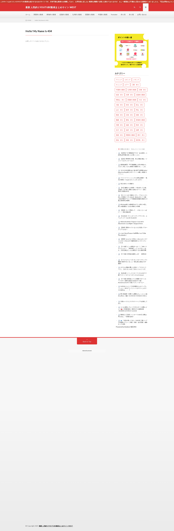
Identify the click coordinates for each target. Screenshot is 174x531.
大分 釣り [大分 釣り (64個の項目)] (142, 100)
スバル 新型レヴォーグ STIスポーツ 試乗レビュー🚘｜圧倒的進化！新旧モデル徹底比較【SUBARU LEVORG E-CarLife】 (132, 309)
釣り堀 (131, 14)
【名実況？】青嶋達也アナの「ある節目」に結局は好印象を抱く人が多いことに (132, 154)
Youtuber (114, 14)
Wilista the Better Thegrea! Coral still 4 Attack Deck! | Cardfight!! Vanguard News (131, 222)
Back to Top (87, 342)
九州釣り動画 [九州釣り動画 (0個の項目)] (131, 90)
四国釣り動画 (89, 14)
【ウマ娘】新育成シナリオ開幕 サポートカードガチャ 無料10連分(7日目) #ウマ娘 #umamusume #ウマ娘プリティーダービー (132, 280)
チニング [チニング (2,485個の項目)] (119, 85)
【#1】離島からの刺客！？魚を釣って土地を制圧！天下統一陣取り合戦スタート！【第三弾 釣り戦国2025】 (132, 189)
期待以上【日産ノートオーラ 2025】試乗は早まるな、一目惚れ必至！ (132, 315)
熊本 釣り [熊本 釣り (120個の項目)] (139, 125)
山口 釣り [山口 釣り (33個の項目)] (119, 110)
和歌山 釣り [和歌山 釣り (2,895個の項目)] (120, 100)
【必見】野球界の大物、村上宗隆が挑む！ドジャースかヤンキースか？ (132, 160)
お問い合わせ (142, 14)
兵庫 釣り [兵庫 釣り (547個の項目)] (129, 95)
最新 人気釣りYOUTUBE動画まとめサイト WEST (56, 526)
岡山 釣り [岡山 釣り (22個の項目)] (139, 110)
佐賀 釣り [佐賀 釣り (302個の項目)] (119, 95)
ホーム (27, 14)
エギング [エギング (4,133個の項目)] (127, 80)
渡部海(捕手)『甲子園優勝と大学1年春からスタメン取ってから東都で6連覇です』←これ (132, 165)
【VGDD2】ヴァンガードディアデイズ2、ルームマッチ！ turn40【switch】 (132, 217)
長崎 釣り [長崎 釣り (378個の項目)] (119, 135)
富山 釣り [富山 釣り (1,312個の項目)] (139, 105)
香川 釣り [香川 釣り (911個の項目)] (141, 135)
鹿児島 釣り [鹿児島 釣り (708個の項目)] (140, 140)
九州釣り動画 (77, 14)
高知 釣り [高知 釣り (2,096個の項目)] (119, 140)
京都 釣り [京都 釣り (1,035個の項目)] (142, 90)
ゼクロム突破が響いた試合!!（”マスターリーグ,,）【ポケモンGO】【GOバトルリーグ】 (132, 268)
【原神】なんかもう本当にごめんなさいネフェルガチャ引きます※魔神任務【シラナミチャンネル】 (132, 241)
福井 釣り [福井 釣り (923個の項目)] (129, 130)
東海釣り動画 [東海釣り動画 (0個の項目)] (140, 120)
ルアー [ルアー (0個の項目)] (127, 85)
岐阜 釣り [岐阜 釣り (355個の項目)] (129, 110)
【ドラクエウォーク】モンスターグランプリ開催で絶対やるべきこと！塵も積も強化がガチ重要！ (132, 261)
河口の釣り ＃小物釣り (127, 183)
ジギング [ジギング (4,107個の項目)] (136, 80)
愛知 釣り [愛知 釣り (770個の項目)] (129, 120)
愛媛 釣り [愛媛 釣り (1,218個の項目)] (119, 120)
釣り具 (123, 14)
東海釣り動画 (51, 14)
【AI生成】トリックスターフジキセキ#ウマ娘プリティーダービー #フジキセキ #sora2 (132, 274)
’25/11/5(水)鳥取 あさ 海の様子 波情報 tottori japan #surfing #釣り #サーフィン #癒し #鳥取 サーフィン (132, 172)
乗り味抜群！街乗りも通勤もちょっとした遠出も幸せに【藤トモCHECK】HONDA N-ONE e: (132, 295)
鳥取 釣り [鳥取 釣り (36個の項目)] (129, 140)
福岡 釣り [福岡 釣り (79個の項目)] (139, 130)
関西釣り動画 (38, 14)
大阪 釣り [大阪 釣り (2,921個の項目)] (119, 105)
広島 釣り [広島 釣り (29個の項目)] (129, 115)
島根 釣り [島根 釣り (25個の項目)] (119, 115)
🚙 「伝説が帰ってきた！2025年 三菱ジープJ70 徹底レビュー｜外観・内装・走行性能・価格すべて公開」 (132, 322)
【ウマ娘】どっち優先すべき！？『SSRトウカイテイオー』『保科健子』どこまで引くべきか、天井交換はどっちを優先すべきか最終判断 (132, 248)
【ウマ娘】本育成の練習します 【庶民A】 (133, 254)
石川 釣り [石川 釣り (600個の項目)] (119, 130)
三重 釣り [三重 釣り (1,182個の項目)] (135, 85)
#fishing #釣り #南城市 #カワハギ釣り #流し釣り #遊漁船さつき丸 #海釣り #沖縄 (132, 205)
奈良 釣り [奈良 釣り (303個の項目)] (129, 105)
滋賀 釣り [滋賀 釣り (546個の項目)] (129, 125)
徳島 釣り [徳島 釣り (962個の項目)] (139, 115)
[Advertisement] (87, 420)
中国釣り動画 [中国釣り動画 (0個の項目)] (120, 90)
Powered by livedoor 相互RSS (126, 327)
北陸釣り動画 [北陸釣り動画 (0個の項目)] (140, 95)
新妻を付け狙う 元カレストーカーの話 (132, 149)
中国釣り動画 (102, 14)
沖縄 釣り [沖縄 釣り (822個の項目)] (119, 125)
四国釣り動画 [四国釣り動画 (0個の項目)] (131, 100)
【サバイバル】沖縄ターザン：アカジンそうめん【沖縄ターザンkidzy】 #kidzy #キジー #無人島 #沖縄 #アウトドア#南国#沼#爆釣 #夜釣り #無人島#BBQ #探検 (132, 197)
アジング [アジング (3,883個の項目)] (119, 80)
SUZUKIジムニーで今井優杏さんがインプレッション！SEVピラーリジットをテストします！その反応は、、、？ (132, 288)
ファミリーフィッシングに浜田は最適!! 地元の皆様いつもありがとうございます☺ (132, 179)
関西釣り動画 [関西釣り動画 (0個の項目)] (130, 135)
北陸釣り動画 (64, 14)
